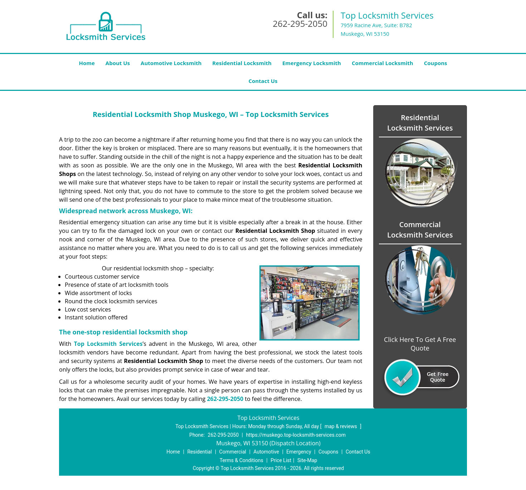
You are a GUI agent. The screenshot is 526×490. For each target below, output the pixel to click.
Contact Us (262, 80)
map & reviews (341, 426)
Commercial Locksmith (382, 63)
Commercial (232, 452)
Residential (199, 452)
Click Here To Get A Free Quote (420, 343)
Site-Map (307, 460)
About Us (118, 63)
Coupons (435, 63)
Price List (281, 460)
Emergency (298, 452)
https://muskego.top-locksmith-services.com (296, 435)
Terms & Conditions (241, 460)
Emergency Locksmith (311, 63)
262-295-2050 (300, 23)
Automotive (266, 452)
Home (86, 63)
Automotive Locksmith (171, 63)
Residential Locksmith (242, 63)
